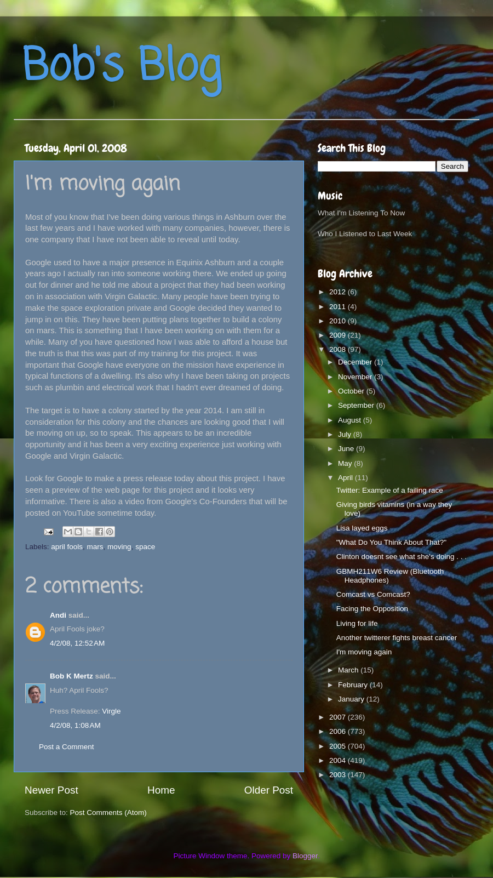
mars (95, 547)
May (346, 463)
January (352, 699)
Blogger (305, 856)
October (352, 391)
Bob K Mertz (71, 676)
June (347, 448)
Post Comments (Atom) (108, 812)
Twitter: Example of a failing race (389, 490)
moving (119, 547)
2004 (338, 760)
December (356, 362)
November (356, 377)
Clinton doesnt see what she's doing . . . (401, 556)
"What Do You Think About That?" (391, 542)
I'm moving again (364, 652)
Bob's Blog (121, 68)
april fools (67, 547)
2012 (338, 292)
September (357, 405)
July (345, 434)
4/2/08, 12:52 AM (77, 643)
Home (161, 790)
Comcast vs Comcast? (373, 594)
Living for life (357, 623)
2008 (338, 349)
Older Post (268, 790)
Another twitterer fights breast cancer (396, 638)
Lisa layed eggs (362, 528)
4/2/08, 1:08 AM (75, 725)
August (350, 420)
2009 (338, 335)
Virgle (111, 711)
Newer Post (51, 790)
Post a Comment (66, 747)
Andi (59, 615)
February (354, 685)
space (145, 547)
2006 (338, 731)
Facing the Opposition (372, 609)
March (349, 670)
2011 (338, 307)
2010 (338, 321)
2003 (338, 775)
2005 (338, 746)
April (346, 478)
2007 (338, 717)
